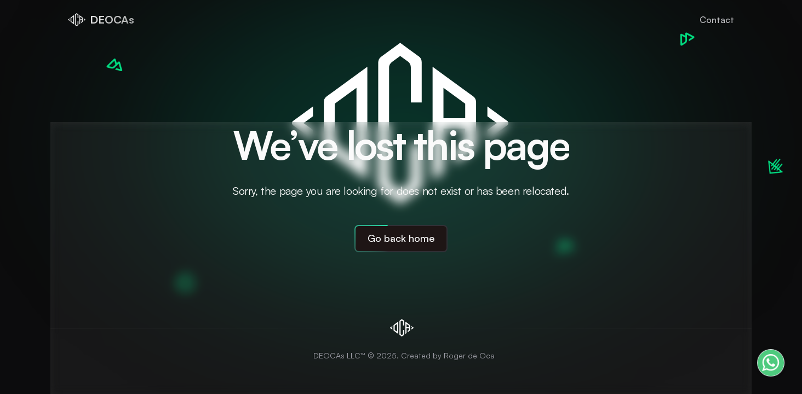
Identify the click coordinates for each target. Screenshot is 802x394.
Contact (717, 19)
